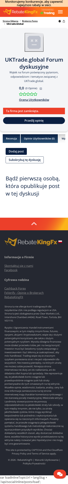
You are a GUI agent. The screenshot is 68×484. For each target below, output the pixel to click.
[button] (60, 242)
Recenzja (11, 138)
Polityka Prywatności (34, 463)
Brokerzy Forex (30, 21)
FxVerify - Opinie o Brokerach (24, 293)
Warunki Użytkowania (46, 459)
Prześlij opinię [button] (34, 121)
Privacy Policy (19, 453)
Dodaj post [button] (16, 151)
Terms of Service (40, 453)
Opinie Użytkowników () (39, 138)
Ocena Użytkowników (34, 100)
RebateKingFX (13, 297)
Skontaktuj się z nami (18, 266)
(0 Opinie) (33, 88)
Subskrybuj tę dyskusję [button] (25, 160)
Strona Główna (10, 21)
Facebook (10, 270)
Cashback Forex (15, 288)
